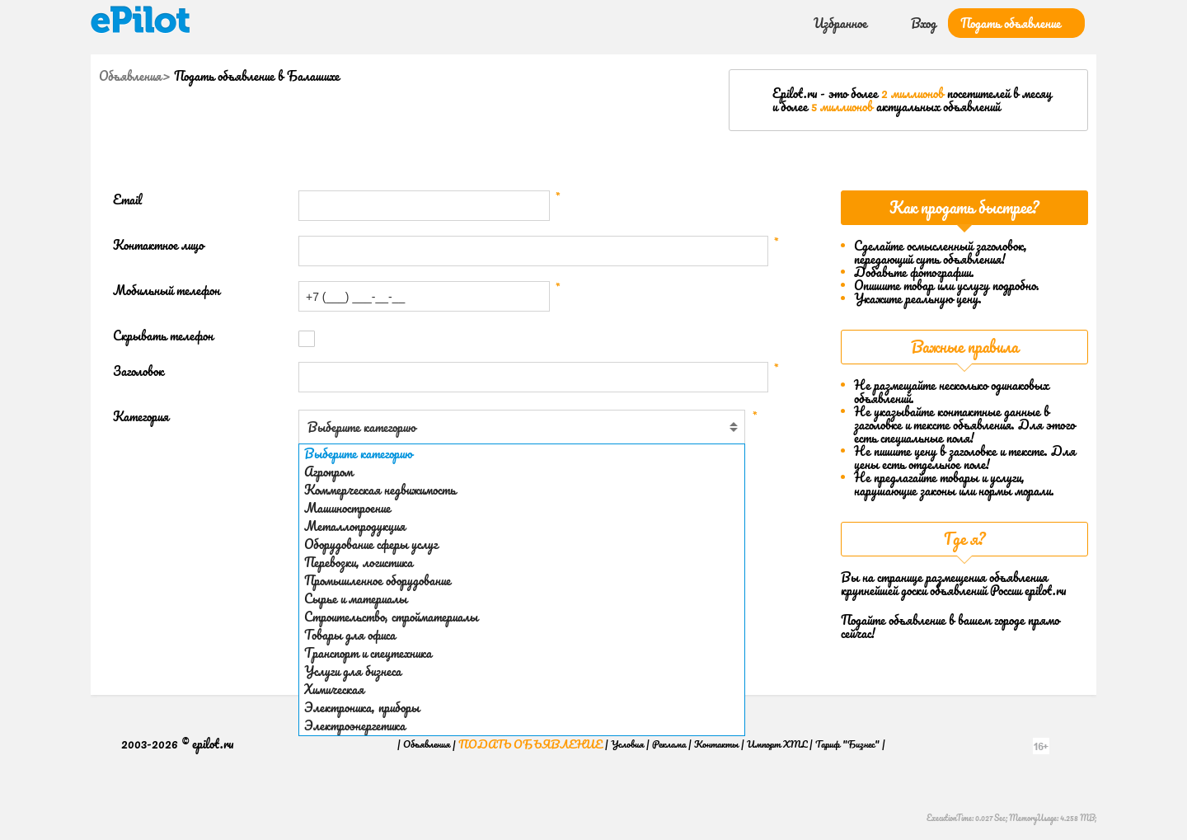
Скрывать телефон (163, 335)
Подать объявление (1010, 23)
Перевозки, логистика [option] (358, 562)
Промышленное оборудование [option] (377, 580)
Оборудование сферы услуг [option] (371, 544)
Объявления (130, 75)
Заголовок (138, 371)
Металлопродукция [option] (355, 526)
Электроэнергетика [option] (355, 725)
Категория (141, 416)
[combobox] (521, 427)
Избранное (840, 23)
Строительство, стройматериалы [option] (391, 617)
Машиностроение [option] (347, 508)
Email (127, 199)
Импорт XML (777, 744)
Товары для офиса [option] (350, 635)
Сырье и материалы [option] (355, 598)
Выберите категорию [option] (358, 453)
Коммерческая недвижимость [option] (380, 490)
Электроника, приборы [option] (362, 707)
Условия (627, 744)
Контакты (716, 744)
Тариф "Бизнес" (847, 744)
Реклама (669, 744)
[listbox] (521, 589)
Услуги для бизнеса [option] (352, 671)
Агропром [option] (328, 471)
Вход (923, 23)
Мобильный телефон (166, 290)
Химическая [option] (334, 689)
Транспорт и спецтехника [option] (368, 653)
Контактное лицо (158, 245)
